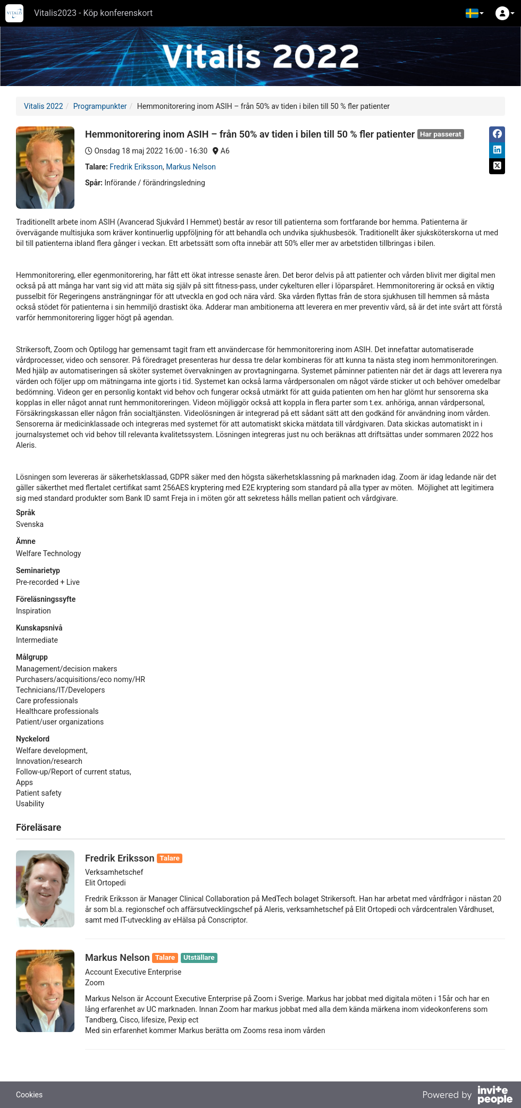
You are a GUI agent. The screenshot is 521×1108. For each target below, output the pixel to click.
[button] (474, 13)
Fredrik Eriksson (136, 167)
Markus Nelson (191, 167)
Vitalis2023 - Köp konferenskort (93, 13)
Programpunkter (100, 106)
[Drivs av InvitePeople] (467, 1096)
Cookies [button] (29, 1094)
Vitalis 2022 (43, 106)
